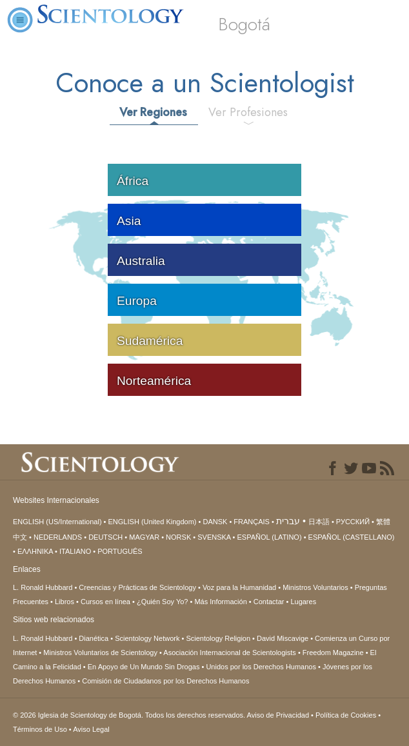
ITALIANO (75, 551)
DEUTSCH (105, 537)
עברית (288, 521)
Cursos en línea (105, 601)
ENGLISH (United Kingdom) (152, 521)
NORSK (178, 537)
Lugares (303, 601)
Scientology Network (147, 638)
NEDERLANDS (58, 537)
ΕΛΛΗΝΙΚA (35, 551)
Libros (64, 601)
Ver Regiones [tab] (153, 112)
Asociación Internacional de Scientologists (229, 652)
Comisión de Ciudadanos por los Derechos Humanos (165, 681)
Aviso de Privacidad (278, 715)
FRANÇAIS (252, 521)
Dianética (93, 638)
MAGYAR (144, 537)
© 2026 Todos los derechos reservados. (130, 715)
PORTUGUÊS (119, 551)
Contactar (269, 601)
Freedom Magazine (333, 652)
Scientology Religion (218, 638)
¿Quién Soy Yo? (162, 601)
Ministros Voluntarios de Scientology (100, 652)
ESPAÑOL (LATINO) (269, 537)
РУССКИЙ (353, 521)
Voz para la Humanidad (239, 587)
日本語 (319, 521)
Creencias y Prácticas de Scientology (137, 587)
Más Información (220, 601)
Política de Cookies (345, 715)
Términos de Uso (40, 729)
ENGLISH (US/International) (57, 521)
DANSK (215, 521)
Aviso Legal (91, 729)
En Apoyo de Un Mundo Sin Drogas (144, 667)
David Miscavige (282, 638)
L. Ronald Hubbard (42, 587)
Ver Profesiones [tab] (248, 112)
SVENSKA (213, 537)
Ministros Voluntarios (315, 587)
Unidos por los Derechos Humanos (261, 667)
